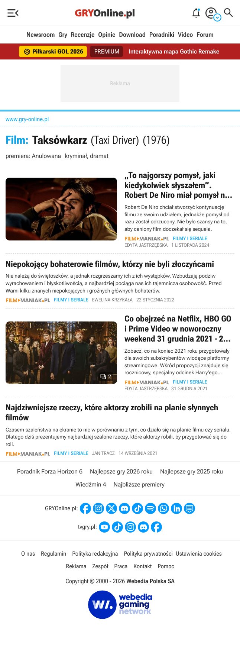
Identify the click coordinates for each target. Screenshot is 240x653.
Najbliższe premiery (138, 484)
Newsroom (40, 35)
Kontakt (142, 566)
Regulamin (53, 553)
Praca (120, 566)
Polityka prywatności (148, 553)
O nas (28, 553)
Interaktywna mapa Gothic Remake (174, 51)
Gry (62, 35)
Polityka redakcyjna (95, 553)
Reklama (76, 566)
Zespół (100, 566)
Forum (205, 35)
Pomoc (166, 566)
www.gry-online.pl (27, 119)
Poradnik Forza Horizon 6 (49, 471)
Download (132, 35)
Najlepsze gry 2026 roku (121, 471)
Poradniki (161, 35)
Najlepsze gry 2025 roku (191, 471)
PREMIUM (107, 51)
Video (185, 35)
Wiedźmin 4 (90, 484)
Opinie (106, 35)
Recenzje (83, 35)
